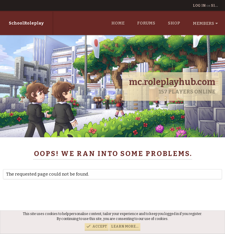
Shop (174, 23)
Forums (146, 23)
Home (118, 23)
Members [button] (203, 23)
